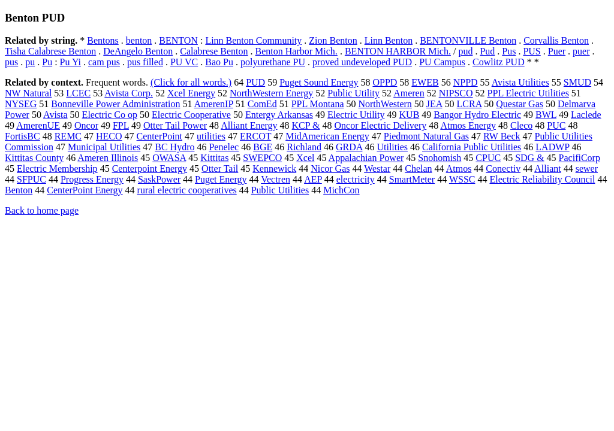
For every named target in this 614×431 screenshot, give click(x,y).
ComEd (262, 104)
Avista (55, 115)
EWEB (424, 82)
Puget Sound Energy (318, 82)
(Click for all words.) (191, 82)
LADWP (552, 147)
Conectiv (503, 168)
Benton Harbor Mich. (296, 51)
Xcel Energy (191, 93)
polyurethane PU (272, 62)
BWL (545, 115)
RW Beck (501, 136)
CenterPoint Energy (84, 190)
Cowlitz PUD (498, 62)
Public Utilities (280, 190)
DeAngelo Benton (138, 51)
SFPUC (31, 179)
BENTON (178, 40)
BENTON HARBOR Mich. (398, 51)
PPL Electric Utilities (528, 93)
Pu (47, 62)
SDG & (529, 158)
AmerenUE (38, 125)
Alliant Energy (249, 125)
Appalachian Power (366, 158)
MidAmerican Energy (327, 136)
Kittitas (214, 158)
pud (465, 51)
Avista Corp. (128, 93)
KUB (409, 115)
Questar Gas (519, 104)
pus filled (145, 62)
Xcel (305, 158)
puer (581, 51)
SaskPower (159, 179)
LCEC (78, 93)
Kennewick (274, 168)
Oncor (86, 125)
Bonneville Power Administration (115, 104)
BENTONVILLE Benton (468, 40)
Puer (556, 51)
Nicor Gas (330, 168)
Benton (18, 190)
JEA (434, 104)
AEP (313, 179)
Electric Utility (356, 115)
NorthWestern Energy (271, 93)
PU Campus (442, 62)
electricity (355, 179)
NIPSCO (456, 93)
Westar (377, 168)
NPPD (465, 82)
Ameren (409, 93)
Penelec (224, 147)
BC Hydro (174, 147)
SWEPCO (262, 158)
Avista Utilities (520, 82)
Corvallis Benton (556, 40)
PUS (531, 51)
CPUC (488, 158)
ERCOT (255, 136)
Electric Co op (109, 115)
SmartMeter (412, 179)
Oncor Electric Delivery (381, 125)
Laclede (586, 115)
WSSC (462, 179)
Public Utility (353, 93)
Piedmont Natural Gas (426, 136)
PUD (255, 82)
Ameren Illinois (107, 158)
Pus (509, 51)
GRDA (349, 147)
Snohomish (439, 158)
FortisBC (22, 136)
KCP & (306, 125)
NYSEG (21, 104)
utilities (211, 136)
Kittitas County (34, 158)
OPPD (384, 82)
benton (139, 40)
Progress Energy (92, 179)
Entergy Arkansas (279, 115)
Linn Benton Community (253, 40)
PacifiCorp (579, 158)
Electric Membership (57, 168)
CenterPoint (159, 136)
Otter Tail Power (175, 125)
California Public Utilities (471, 147)
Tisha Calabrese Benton (50, 51)
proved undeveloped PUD (362, 62)
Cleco (521, 125)
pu (30, 62)
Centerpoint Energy (149, 168)
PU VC (184, 62)
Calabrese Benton (214, 51)
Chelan (418, 168)
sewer (587, 168)
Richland (304, 147)
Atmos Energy (468, 125)
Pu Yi (70, 62)
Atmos (459, 168)
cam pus (104, 62)
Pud (487, 51)
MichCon (341, 190)
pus (11, 62)
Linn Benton (389, 40)
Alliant (547, 168)
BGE (262, 147)
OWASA (169, 158)
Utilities (392, 147)
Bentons (102, 40)
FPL (121, 125)
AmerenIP (213, 104)
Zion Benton (333, 40)
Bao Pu (219, 62)
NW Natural (28, 93)
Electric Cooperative (191, 115)
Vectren (275, 179)
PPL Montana (317, 104)
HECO (109, 136)
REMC (68, 136)
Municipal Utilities (104, 147)
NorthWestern (384, 104)
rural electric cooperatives (187, 190)
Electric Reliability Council (542, 179)
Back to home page (42, 210)
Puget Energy (220, 179)
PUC (556, 125)
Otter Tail (219, 168)
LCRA (469, 104)
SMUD (577, 82)
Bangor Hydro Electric (477, 115)
